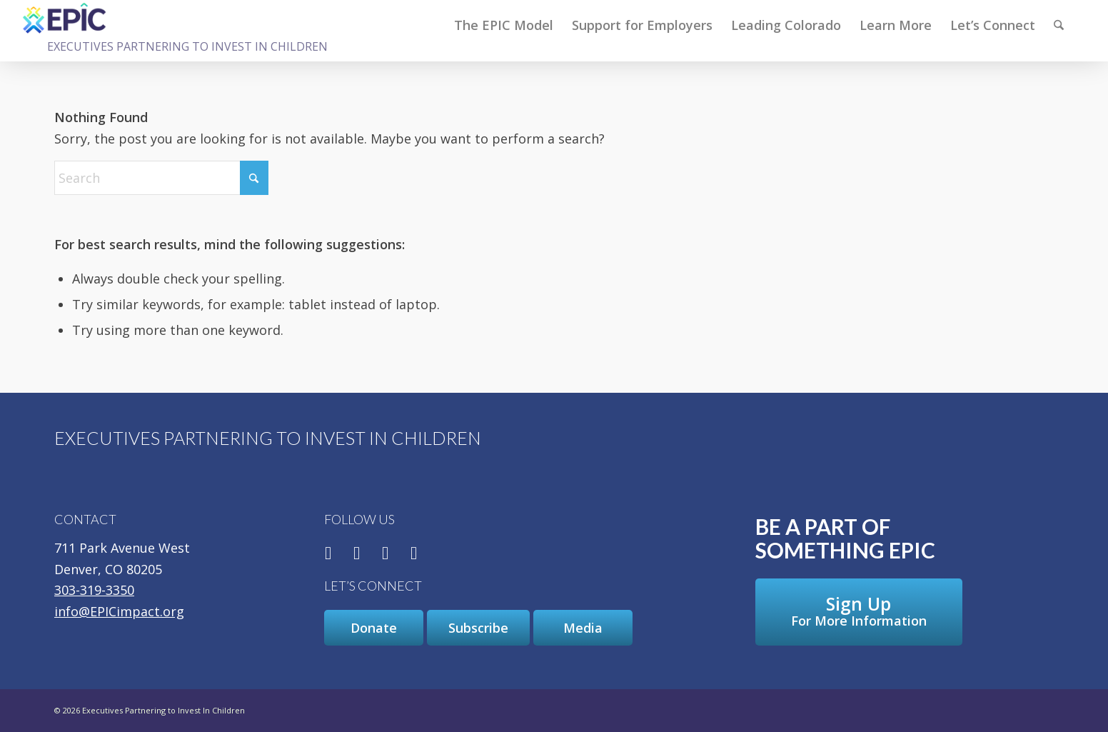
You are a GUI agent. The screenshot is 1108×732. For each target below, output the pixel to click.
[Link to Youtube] (414, 553)
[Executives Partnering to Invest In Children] (64, 18)
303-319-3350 (94, 589)
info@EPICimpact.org (119, 611)
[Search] (1058, 25)
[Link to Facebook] (328, 553)
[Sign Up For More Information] (858, 612)
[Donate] (373, 628)
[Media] (583, 628)
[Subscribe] (478, 628)
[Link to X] (357, 553)
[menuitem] (504, 25)
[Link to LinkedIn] (385, 553)
